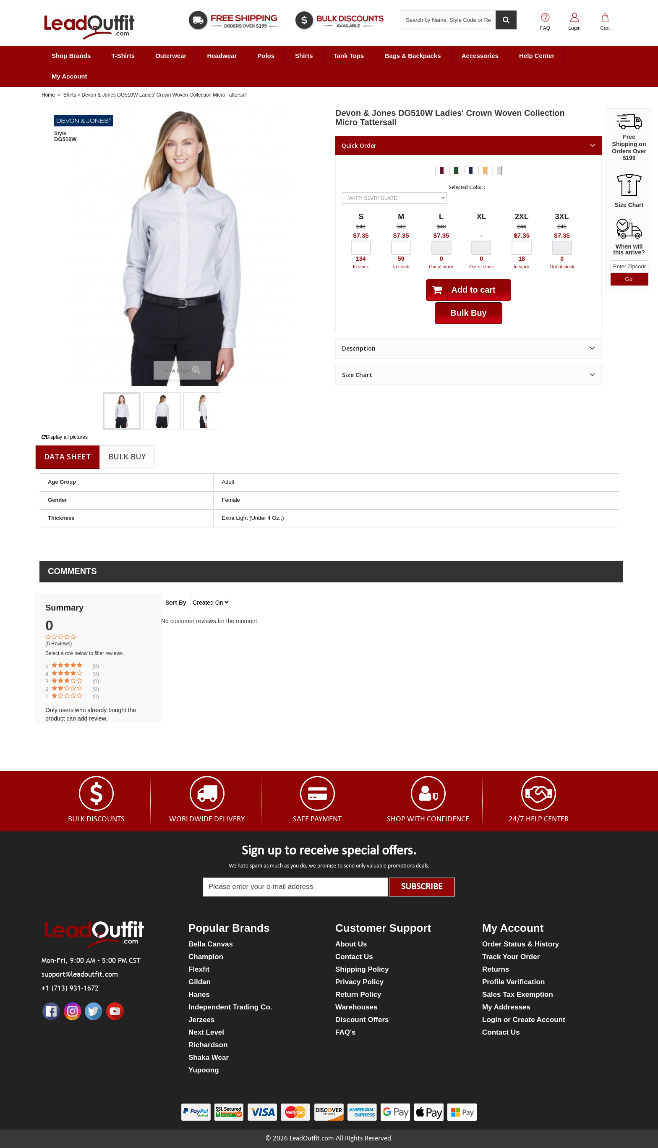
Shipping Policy (362, 969)
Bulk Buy (127, 456)
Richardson (208, 1045)
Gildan (199, 982)
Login (574, 28)
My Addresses (506, 1007)
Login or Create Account (523, 1020)
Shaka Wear (208, 1058)
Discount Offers (362, 1020)
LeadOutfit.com (312, 1138)
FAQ (545, 28)
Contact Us (354, 957)
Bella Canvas (210, 944)
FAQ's (345, 1032)
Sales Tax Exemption (517, 995)
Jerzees (201, 1020)
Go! (629, 279)
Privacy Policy (359, 982)
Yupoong (203, 1070)
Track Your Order (511, 957)
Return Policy (358, 995)
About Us (351, 944)
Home (48, 95)
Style (60, 133)
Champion (205, 957)
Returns (495, 969)
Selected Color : (468, 187)
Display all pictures (65, 437)
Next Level (206, 1032)
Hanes (199, 995)
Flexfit (198, 969)
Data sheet (67, 456)
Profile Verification (513, 982)
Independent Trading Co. (230, 1007)
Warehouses (356, 1007)
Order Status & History (520, 944)
